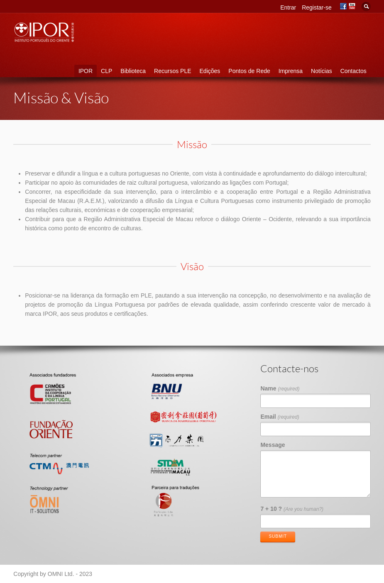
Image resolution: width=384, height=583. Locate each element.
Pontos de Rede (249, 71)
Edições (210, 71)
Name (279, 388)
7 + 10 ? (291, 508)
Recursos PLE (172, 71)
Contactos (353, 71)
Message (272, 445)
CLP (106, 71)
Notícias (321, 71)
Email (279, 416)
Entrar (288, 7)
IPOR (85, 71)
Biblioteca (133, 71)
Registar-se (317, 7)
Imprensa (291, 71)
